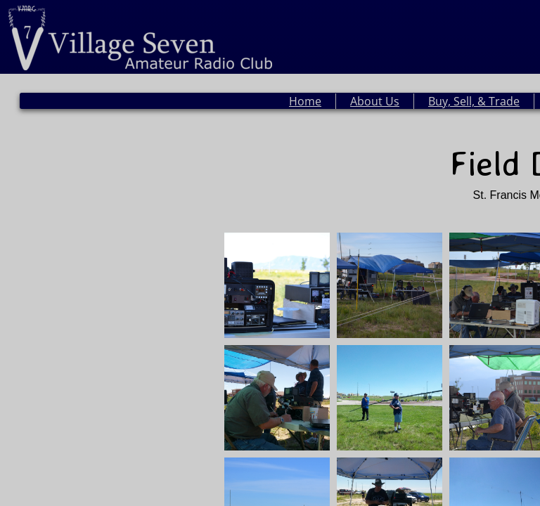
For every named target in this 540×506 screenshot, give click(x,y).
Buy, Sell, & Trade (474, 101)
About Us (374, 101)
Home (305, 101)
